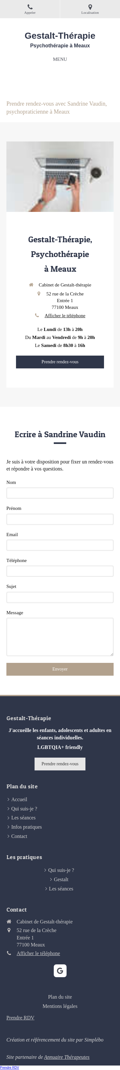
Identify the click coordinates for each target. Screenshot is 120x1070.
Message (14, 612)
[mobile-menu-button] (60, 59)
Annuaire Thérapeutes (67, 1057)
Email (12, 534)
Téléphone (16, 560)
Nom (11, 482)
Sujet (11, 586)
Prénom (13, 508)
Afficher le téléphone (64, 315)
